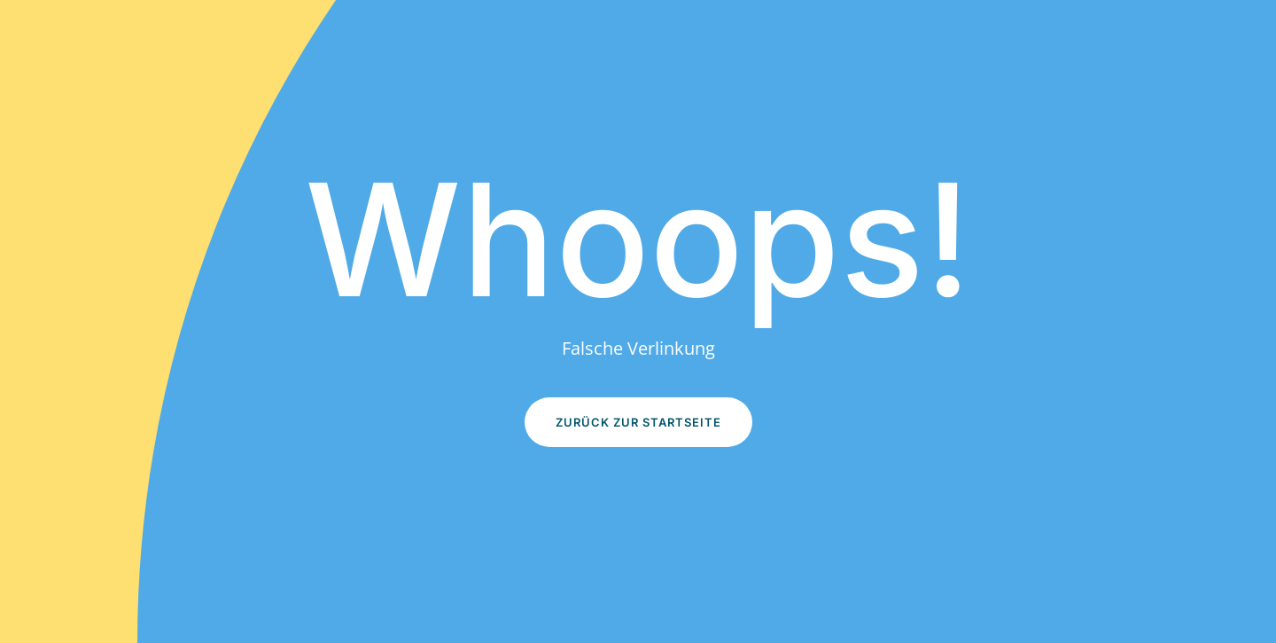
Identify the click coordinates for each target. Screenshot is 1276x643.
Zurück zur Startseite (638, 422)
